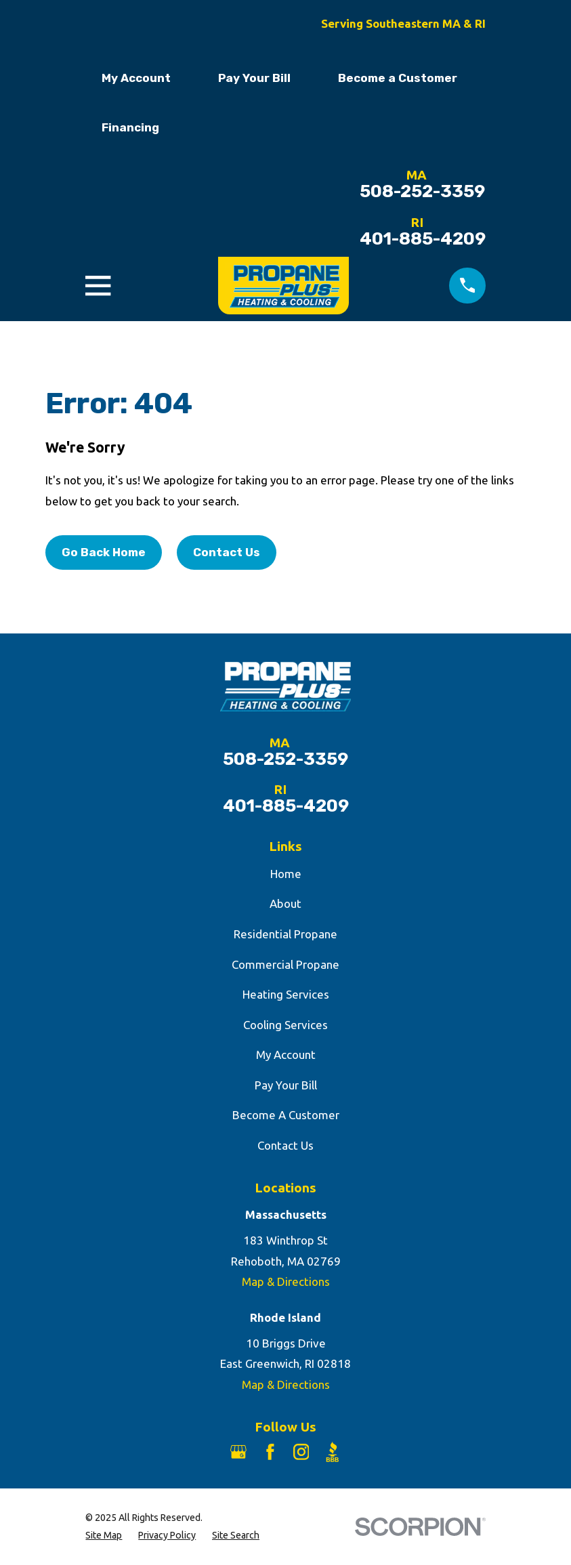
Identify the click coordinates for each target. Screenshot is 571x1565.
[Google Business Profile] (238, 1452)
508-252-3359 (422, 192)
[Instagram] (301, 1452)
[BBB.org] (332, 1452)
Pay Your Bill (254, 78)
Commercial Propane (285, 964)
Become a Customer (397, 78)
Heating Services (285, 994)
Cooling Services (285, 1024)
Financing (130, 127)
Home (285, 873)
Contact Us (226, 552)
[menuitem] (103, 1536)
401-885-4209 (423, 239)
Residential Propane (285, 933)
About (285, 903)
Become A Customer (285, 1114)
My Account (136, 78)
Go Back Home (104, 552)
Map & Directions (286, 1281)
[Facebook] (270, 1452)
